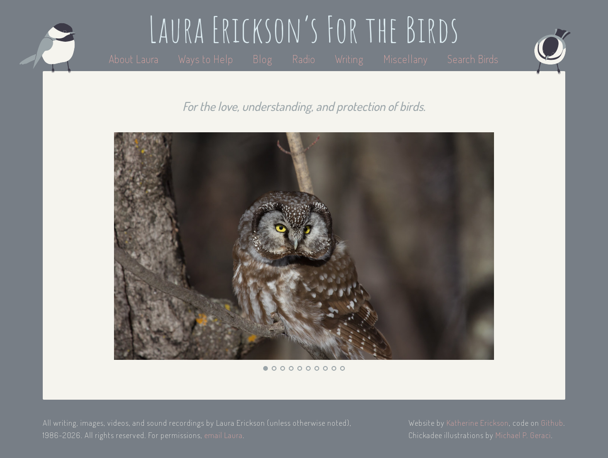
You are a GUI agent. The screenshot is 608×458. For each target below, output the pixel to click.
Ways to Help (207, 58)
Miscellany (405, 58)
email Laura (223, 435)
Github (552, 423)
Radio (305, 58)
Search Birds (473, 58)
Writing (349, 58)
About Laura (135, 58)
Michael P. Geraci (523, 435)
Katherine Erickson (477, 423)
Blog (263, 58)
